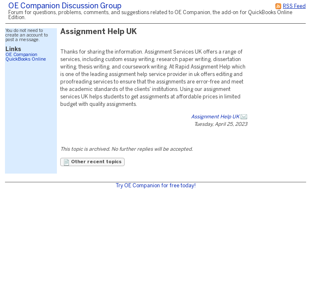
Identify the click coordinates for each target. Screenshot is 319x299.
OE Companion (21, 55)
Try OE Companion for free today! (155, 186)
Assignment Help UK (215, 117)
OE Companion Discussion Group (64, 6)
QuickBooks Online (25, 59)
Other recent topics (92, 162)
